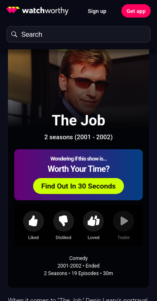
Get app (136, 11)
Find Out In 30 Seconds (78, 186)
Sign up (97, 11)
